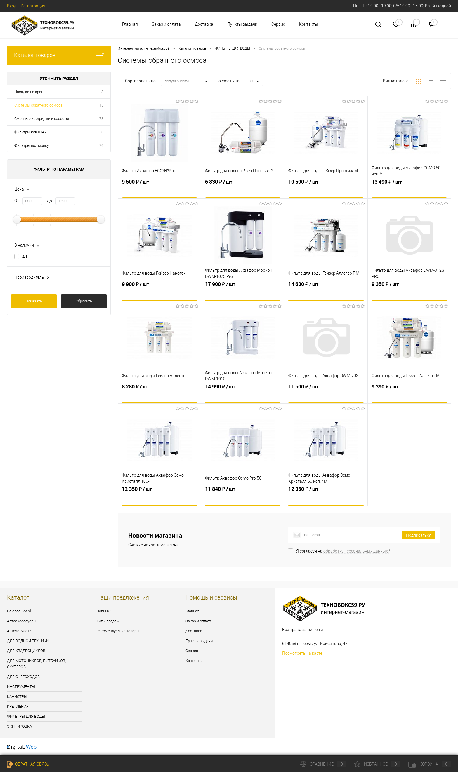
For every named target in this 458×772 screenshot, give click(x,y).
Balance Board (19, 611)
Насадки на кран (28, 92)
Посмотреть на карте (302, 653)
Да (25, 256)
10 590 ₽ (326, 190)
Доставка (204, 24)
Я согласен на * (343, 551)
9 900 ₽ (159, 292)
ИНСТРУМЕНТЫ (21, 686)
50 (101, 132)
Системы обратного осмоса (38, 105)
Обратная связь (28, 764)
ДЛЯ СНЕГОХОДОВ (23, 677)
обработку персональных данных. (356, 551)
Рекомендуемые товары (117, 631)
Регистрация (33, 6)
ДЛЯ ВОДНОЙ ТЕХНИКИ (28, 641)
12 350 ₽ (159, 497)
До (49, 200)
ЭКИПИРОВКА (19, 726)
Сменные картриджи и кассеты (41, 118)
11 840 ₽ (242, 497)
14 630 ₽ (326, 292)
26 (101, 145)
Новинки (103, 611)
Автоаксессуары (21, 621)
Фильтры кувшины (30, 132)
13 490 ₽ (409, 190)
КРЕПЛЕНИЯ (18, 706)
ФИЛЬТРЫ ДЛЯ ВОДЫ (26, 716)
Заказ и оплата (166, 24)
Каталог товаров (59, 55)
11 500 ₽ (326, 395)
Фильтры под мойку (31, 145)
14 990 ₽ (242, 395)
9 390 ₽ (409, 395)
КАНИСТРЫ (17, 696)
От (16, 200)
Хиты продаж (107, 621)
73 (101, 118)
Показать (33, 301)
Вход (11, 6)
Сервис (278, 24)
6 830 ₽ (242, 190)
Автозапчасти (19, 631)
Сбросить (84, 301)
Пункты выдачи (242, 24)
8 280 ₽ (159, 395)
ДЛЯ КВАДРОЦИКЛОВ (26, 651)
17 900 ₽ (242, 292)
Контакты (308, 24)
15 (101, 105)
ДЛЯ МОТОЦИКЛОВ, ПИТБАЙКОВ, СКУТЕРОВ (36, 663)
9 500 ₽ (159, 190)
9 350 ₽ (409, 292)
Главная (130, 24)
